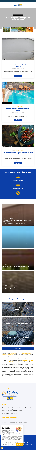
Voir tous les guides (18, 348)
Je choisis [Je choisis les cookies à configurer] (12, 444)
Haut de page (18, 447)
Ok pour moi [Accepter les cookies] (19, 444)
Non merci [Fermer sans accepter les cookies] (5, 444)
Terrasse (4, 59)
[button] (2, 448)
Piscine (4, 242)
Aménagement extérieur (19, 106)
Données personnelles (27, 444)
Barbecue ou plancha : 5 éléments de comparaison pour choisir (18, 153)
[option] (18, 18)
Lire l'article (18, 119)
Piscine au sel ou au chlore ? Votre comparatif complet (17, 244)
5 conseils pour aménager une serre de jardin (18, 19)
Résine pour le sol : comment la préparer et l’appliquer (18, 65)
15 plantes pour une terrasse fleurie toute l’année (16, 266)
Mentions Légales (24, 442)
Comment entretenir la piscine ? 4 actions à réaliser (18, 109)
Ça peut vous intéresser (8, 201)
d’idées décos (13, 353)
